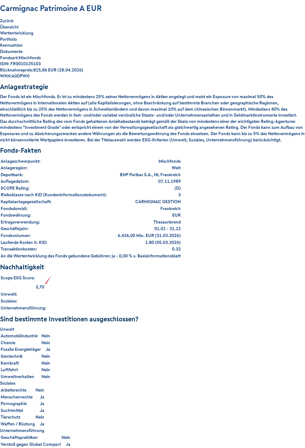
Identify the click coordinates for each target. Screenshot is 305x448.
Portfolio (8, 39)
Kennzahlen (11, 45)
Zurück (6, 21)
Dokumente (11, 51)
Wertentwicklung (16, 33)
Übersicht (9, 27)
